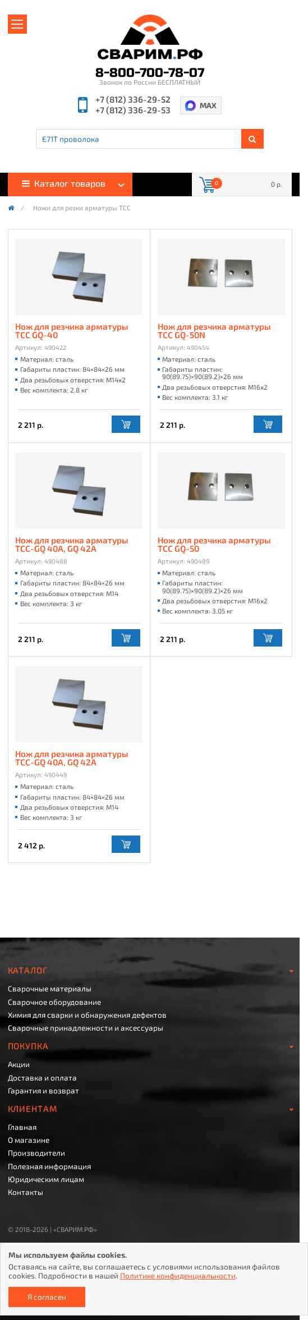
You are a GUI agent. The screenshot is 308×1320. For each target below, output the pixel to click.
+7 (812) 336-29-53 (133, 110)
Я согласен (46, 1296)
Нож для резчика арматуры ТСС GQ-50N (214, 331)
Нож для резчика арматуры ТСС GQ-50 (214, 544)
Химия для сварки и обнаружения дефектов (87, 1014)
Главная (22, 1127)
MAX (208, 105)
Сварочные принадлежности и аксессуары (85, 1027)
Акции (19, 1064)
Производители (36, 1152)
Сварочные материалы (49, 988)
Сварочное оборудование (54, 1002)
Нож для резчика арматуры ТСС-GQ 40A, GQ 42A (71, 544)
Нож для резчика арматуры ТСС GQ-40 (71, 331)
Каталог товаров (63, 183)
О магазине (28, 1140)
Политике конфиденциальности (178, 1275)
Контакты (25, 1192)
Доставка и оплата (42, 1077)
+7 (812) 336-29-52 (133, 99)
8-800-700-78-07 (149, 73)
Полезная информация (49, 1166)
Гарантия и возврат (43, 1090)
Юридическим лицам (46, 1179)
